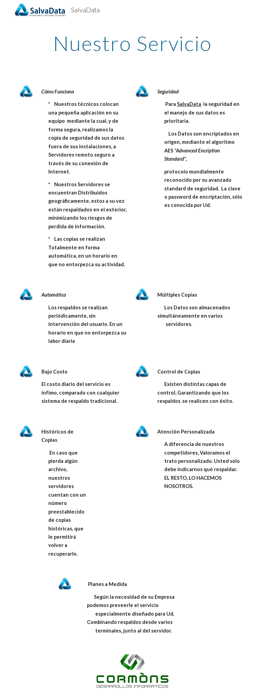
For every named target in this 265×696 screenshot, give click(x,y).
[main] (132, 43)
